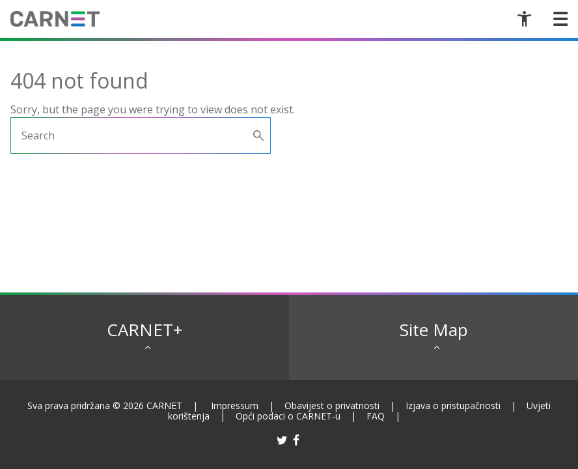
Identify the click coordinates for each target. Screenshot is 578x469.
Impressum (234, 405)
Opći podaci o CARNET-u (288, 416)
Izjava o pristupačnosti (453, 405)
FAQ (375, 416)
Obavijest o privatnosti (331, 405)
